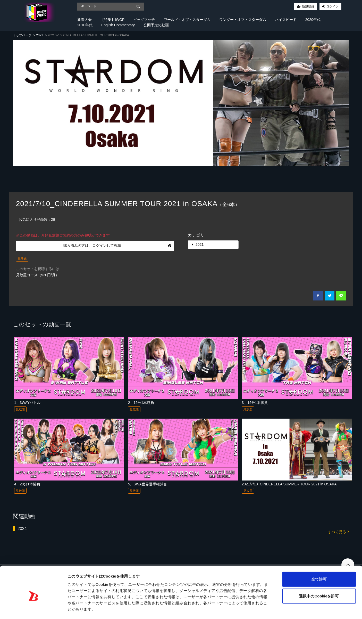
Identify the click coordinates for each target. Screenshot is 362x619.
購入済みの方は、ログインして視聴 (117, 245)
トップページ (22, 35)
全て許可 (319, 558)
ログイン (332, 6)
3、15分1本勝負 (255, 403)
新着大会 (84, 20)
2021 (39, 35)
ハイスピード (286, 20)
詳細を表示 (248, 609)
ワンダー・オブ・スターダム (242, 20)
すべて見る (338, 531)
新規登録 (308, 6)
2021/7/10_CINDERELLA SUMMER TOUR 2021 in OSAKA (289, 484)
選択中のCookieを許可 (319, 575)
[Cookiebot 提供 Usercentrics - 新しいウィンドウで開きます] (33, 609)
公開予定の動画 (156, 25)
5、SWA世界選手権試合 (147, 484)
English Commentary (118, 25)
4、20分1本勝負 (27, 484)
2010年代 (84, 25)
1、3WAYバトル (27, 403)
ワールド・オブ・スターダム (187, 20)
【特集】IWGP (112, 20)
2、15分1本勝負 (141, 403)
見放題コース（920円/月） (37, 275)
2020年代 (313, 20)
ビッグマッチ (144, 20)
